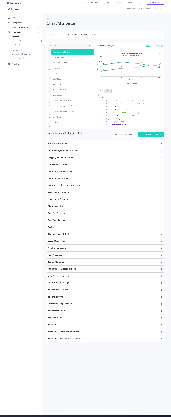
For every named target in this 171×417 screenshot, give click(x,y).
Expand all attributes (151, 134)
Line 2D (55, 122)
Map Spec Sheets (25, 50)
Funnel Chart (57, 73)
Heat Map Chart (58, 84)
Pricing (106, 3)
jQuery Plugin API (18, 58)
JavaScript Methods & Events (25, 54)
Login (140, 2)
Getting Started (25, 23)
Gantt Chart (57, 79)
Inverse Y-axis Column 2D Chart (64, 106)
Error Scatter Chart (59, 68)
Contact (130, 3)
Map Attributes (19, 45)
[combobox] (45, 9)
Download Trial (155, 3)
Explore (83, 3)
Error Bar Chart (58, 57)
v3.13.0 (158, 8)
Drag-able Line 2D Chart (61, 52)
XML (108, 91)
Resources (118, 3)
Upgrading (25, 64)
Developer (94, 3)
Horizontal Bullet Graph (61, 90)
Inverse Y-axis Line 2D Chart (63, 111)
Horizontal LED (58, 95)
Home (14, 18)
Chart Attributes (20, 41)
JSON (99, 91)
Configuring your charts (25, 27)
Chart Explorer (129, 8)
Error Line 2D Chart (59, 62)
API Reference (144, 8)
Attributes (25, 36)
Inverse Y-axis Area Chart (61, 100)
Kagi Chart (56, 117)
